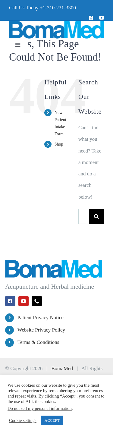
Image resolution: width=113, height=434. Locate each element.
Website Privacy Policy (41, 330)
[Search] (96, 216)
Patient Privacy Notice (40, 317)
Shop (59, 144)
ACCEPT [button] (52, 420)
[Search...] (83, 216)
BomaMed (62, 368)
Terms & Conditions (38, 342)
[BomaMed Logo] (56, 23)
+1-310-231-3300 (58, 8)
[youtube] (101, 17)
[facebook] (91, 17)
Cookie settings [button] (22, 420)
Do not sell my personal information (40, 408)
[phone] (37, 301)
